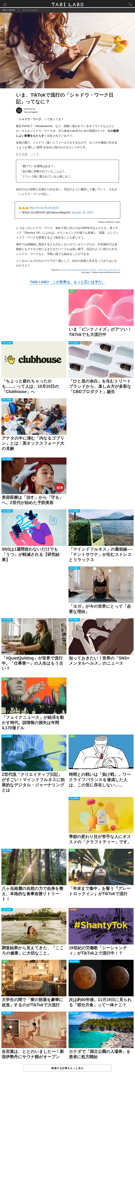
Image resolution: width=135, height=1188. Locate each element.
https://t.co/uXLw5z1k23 (44, 208)
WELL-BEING (7, 344)
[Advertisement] (67, 1134)
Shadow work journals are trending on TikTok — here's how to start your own (90, 271)
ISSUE (72, 292)
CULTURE (73, 911)
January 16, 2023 (82, 213)
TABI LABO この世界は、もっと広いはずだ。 (67, 283)
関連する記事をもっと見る (67, 1069)
